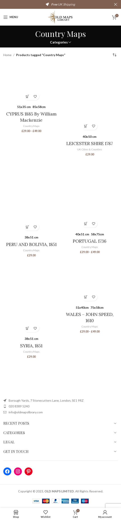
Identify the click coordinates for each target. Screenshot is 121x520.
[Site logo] (60, 17)
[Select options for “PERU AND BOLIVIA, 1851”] (27, 227)
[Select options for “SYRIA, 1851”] (27, 328)
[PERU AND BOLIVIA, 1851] (31, 195)
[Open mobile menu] (10, 17)
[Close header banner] (115, 4)
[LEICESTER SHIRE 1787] (90, 97)
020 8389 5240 (19, 406)
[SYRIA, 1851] (31, 296)
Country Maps (31, 126)
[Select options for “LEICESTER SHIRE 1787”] (86, 126)
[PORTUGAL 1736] (90, 194)
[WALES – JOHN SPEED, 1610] (90, 281)
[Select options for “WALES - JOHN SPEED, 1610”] (86, 297)
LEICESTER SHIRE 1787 (89, 143)
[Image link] (47, 383)
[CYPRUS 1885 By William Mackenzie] (31, 83)
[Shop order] (114, 55)
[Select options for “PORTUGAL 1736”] (86, 224)
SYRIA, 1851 (31, 345)
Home (7, 55)
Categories (59, 42)
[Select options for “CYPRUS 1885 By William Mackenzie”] (27, 96)
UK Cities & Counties (89, 149)
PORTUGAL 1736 (89, 241)
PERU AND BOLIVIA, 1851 (31, 244)
